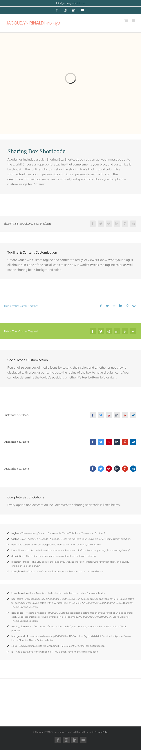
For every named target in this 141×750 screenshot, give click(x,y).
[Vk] (133, 224)
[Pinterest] (125, 224)
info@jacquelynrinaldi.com (70, 3)
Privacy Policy (102, 732)
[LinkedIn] (117, 224)
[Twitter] (101, 224)
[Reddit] (109, 224)
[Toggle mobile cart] (126, 20)
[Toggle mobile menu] (133, 20)
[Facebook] (93, 224)
